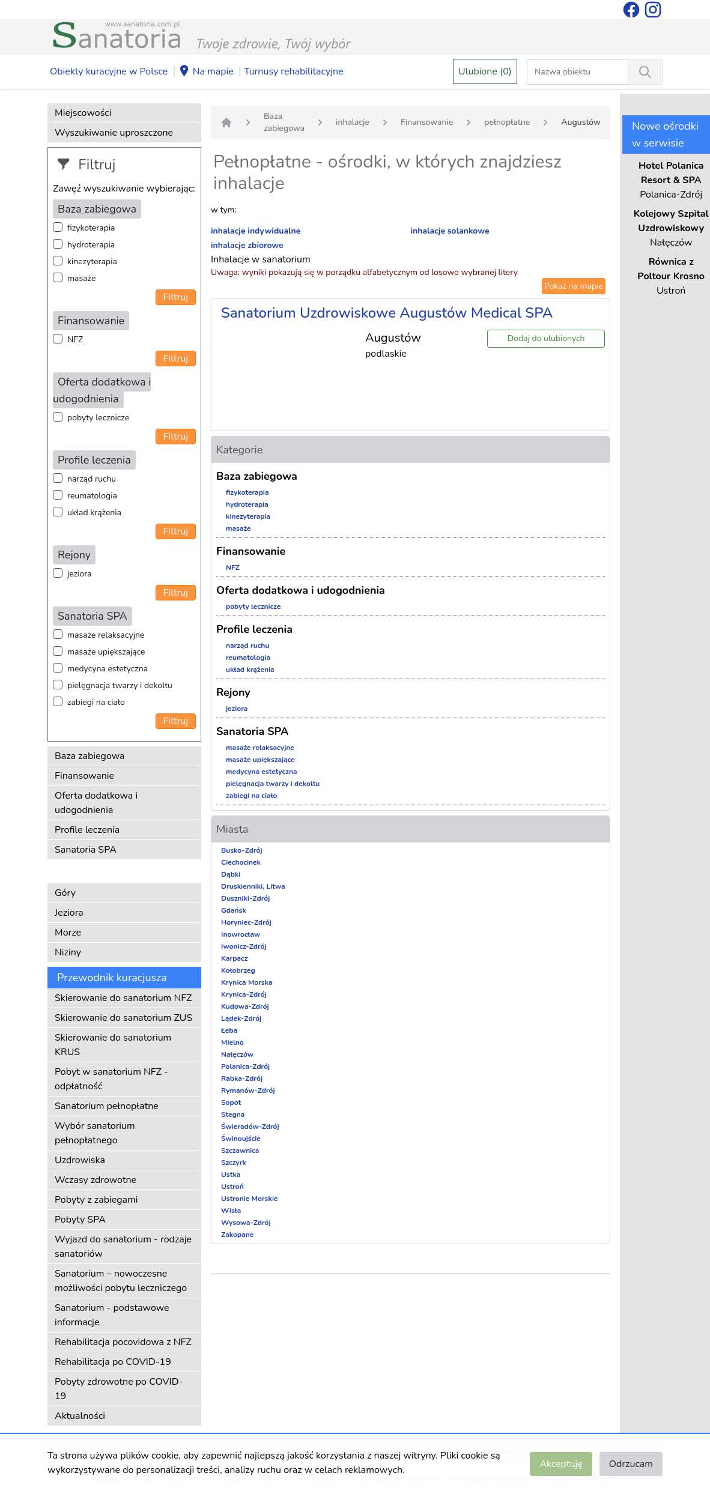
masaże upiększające (106, 652)
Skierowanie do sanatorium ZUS (123, 1017)
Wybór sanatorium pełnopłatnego (95, 1133)
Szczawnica (240, 1150)
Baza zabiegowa (90, 756)
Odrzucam (631, 1464)
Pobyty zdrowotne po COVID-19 (119, 1389)
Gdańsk (233, 910)
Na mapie (206, 72)
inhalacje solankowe (449, 231)
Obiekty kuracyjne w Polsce (109, 71)
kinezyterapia (92, 261)
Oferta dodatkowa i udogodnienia (96, 803)
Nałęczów (237, 1054)
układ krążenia (94, 512)
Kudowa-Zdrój (245, 1006)
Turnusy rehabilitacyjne (293, 71)
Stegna (232, 1114)
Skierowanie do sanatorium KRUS (113, 1045)
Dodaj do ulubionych (546, 338)
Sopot (231, 1102)
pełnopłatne (507, 122)
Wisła (231, 1210)
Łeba (229, 1030)
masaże (81, 278)
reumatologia (92, 495)
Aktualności (80, 1416)
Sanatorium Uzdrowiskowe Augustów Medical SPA (387, 312)
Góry (65, 893)
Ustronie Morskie (249, 1198)
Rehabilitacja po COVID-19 (113, 1361)
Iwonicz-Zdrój (244, 946)
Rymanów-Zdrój (248, 1090)
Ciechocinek (241, 862)
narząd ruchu (91, 479)
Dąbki (230, 874)
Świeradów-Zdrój (250, 1126)
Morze (68, 932)
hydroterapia (91, 244)
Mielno (232, 1042)
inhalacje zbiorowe (247, 245)
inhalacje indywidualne (255, 231)
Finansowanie (84, 775)
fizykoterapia (91, 228)
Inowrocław (240, 934)
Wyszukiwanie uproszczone (114, 132)
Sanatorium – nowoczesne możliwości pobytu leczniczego (121, 1281)
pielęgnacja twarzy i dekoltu (119, 685)
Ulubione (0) (485, 71)
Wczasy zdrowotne (95, 1180)
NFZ (75, 339)
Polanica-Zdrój (245, 1066)
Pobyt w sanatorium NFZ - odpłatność (111, 1079)
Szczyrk (233, 1162)
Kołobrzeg (238, 970)
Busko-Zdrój (241, 850)
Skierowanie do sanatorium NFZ (123, 998)
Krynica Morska (247, 982)
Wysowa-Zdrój (246, 1222)
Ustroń (232, 1186)
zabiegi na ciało (96, 702)
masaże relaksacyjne (105, 635)
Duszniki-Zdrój (245, 898)
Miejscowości (83, 112)
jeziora (79, 573)
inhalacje (352, 122)
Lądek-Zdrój (241, 1018)
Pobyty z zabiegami (96, 1199)
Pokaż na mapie (573, 286)
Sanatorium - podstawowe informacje (112, 1315)
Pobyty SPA (80, 1219)
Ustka (230, 1174)
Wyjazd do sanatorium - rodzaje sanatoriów (123, 1246)
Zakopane (237, 1234)
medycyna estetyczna (107, 668)
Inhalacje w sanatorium (261, 259)
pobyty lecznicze (98, 417)
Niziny (68, 952)
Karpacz (234, 958)
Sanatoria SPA (86, 849)
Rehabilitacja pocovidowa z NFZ (123, 1342)
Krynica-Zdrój (244, 994)
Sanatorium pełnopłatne (107, 1106)
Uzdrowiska (80, 1160)
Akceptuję (560, 1464)
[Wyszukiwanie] (645, 72)
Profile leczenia (87, 829)
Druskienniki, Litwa (253, 886)
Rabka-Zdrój (241, 1078)
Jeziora (69, 912)
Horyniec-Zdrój (246, 922)
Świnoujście (241, 1138)
